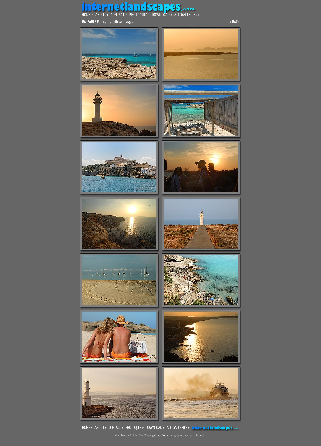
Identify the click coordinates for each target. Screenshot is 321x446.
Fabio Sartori (163, 435)
